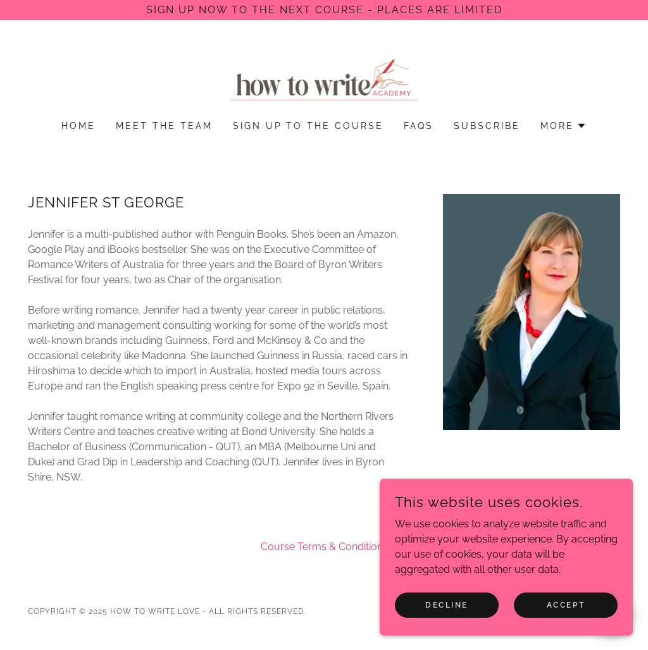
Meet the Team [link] (164, 126)
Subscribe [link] (487, 126)
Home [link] (78, 126)
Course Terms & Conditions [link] (324, 547)
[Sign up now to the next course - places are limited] (324, 10)
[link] (324, 79)
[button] (563, 125)
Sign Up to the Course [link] (308, 126)
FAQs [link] (418, 126)
